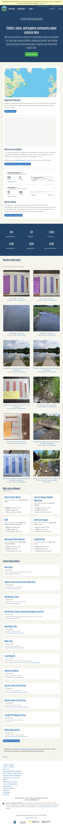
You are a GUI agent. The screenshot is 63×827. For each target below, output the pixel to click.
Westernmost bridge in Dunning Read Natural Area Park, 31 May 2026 (46, 442)
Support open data (57, 6)
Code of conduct (8, 788)
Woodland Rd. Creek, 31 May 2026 (47, 405)
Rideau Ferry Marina (11, 670)
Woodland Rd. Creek (11, 596)
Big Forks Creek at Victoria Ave (15, 700)
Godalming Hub (39, 539)
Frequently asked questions (12, 775)
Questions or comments (11, 778)
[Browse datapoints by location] (31, 243)
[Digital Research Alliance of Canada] (39, 822)
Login (60, 9)
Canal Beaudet (9, 655)
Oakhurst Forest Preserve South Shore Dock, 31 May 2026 (16, 369)
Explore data (22, 8)
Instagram (6, 792)
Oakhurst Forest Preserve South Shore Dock (19, 581)
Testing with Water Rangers (12, 771)
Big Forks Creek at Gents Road (15, 685)
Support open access (31, 818)
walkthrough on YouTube (25, 160)
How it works (31, 54)
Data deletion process (10, 782)
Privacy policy (7, 786)
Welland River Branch (12, 729)
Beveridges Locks (10, 626)
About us (6, 769)
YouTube (6, 795)
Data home (12, 8)
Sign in (5, 757)
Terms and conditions (10, 784)
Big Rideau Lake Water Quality (16, 633)
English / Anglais (8, 765)
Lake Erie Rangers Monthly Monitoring (49, 481)
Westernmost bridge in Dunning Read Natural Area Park (24, 611)
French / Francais (8, 767)
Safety (5, 780)
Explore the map (10, 111)
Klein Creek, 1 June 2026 (16, 298)
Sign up (52, 9)
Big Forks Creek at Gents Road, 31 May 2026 (47, 478)
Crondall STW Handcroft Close (15, 715)
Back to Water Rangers (43, 6)
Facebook (6, 790)
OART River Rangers (41, 519)
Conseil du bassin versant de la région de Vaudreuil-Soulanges (24, 662)
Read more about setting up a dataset (17, 164)
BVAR (6, 519)
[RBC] (14, 822)
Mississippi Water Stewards (14, 539)
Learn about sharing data (13, 215)
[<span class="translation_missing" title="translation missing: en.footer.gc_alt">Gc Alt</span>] (22, 822)
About (31, 8)
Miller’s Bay (8, 641)
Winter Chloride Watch (19, 300)
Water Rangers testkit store (12, 773)
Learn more (42, 3)
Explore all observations (11, 741)
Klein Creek (8, 567)
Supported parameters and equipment (25, 749)
